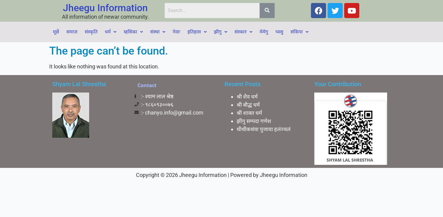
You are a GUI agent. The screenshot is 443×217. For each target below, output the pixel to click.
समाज (71, 32)
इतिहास (197, 32)
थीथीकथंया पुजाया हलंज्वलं (263, 129)
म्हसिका (133, 32)
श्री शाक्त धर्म (249, 113)
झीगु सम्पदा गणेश (254, 121)
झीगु (220, 32)
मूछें (56, 32)
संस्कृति (91, 32)
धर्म (110, 32)
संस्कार (243, 32)
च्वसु (279, 32)
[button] (110, 32)
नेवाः (176, 32)
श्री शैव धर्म (247, 96)
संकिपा (299, 32)
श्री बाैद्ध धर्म (248, 105)
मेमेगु (264, 32)
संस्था (157, 32)
